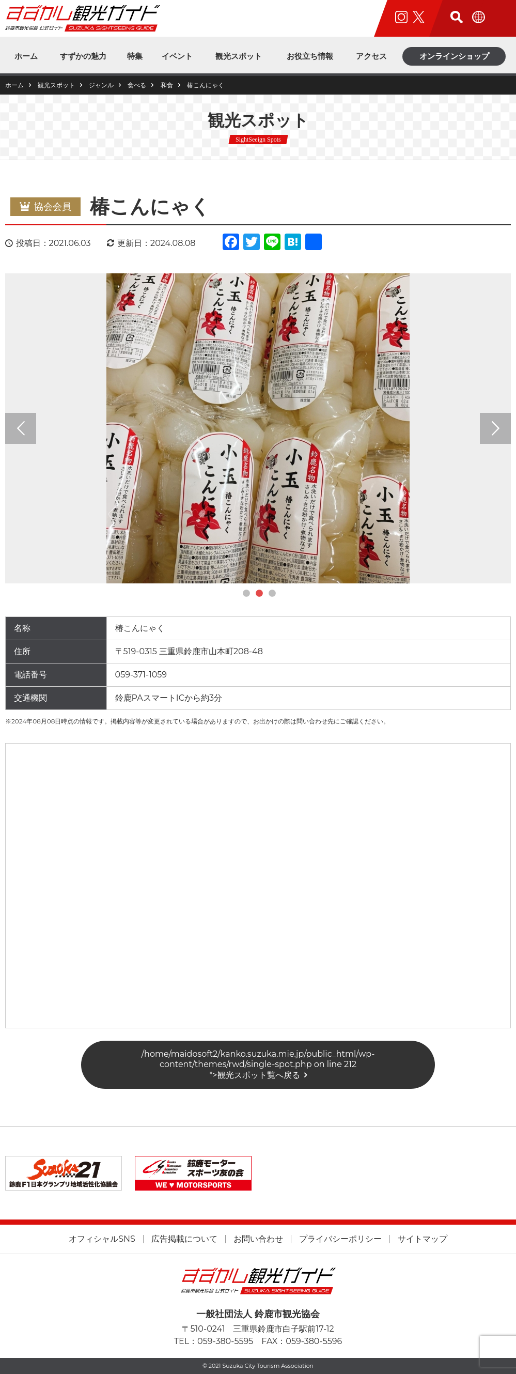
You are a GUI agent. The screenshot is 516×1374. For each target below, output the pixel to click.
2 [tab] (259, 594)
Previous (20, 428)
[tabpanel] (258, 428)
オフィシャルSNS (102, 1239)
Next (495, 428)
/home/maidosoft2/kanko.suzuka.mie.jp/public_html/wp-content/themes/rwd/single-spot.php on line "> (258, 1064)
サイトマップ (422, 1239)
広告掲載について (184, 1239)
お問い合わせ (258, 1239)
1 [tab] (246, 594)
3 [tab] (272, 594)
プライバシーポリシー (340, 1239)
